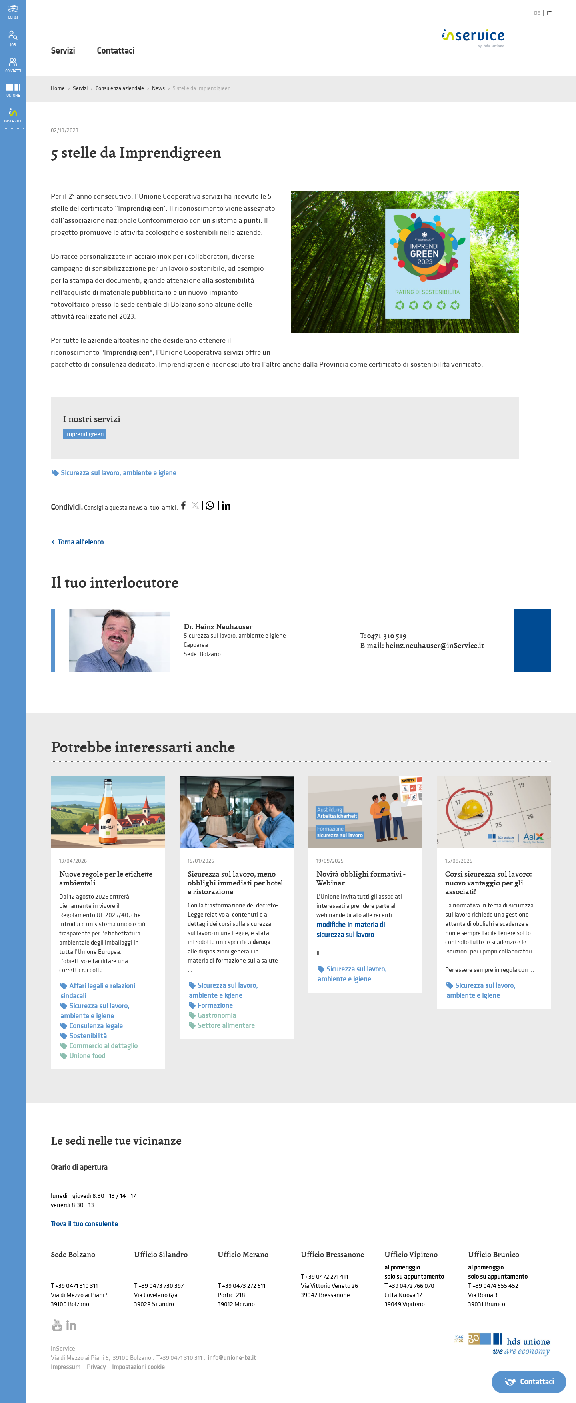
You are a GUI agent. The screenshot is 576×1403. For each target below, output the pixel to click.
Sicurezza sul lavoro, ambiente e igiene (114, 473)
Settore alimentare (222, 1026)
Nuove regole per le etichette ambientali (105, 878)
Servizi (63, 51)
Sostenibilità (83, 1036)
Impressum (65, 1367)
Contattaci (115, 51)
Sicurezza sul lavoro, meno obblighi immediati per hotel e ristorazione (235, 882)
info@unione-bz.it (232, 1358)
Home (58, 88)
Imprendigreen (84, 434)
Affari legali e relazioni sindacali (97, 990)
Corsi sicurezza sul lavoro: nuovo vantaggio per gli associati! (488, 882)
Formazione (211, 1006)
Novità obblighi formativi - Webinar (360, 878)
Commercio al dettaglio (99, 1046)
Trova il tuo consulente (84, 1224)
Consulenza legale (91, 1026)
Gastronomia (212, 1016)
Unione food (82, 1056)
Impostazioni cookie (138, 1367)
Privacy (96, 1367)
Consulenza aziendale (120, 88)
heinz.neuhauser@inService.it (434, 645)
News (158, 88)
